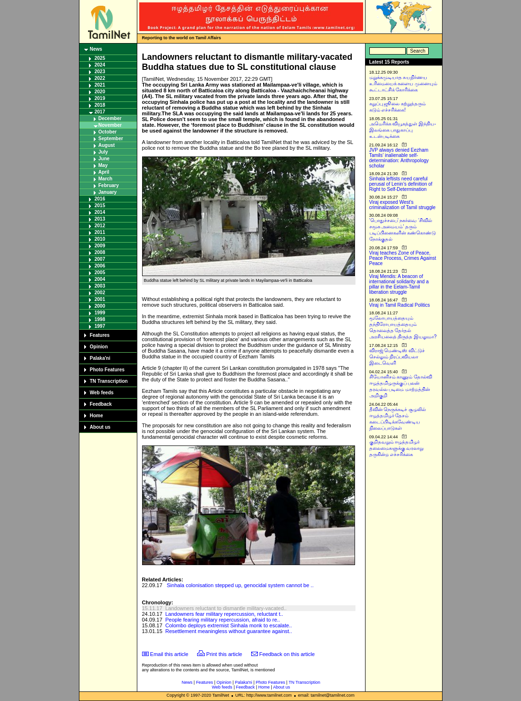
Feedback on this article (287, 654)
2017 (100, 111)
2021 (100, 85)
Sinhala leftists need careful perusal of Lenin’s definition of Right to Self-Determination (400, 184)
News (96, 49)
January (108, 192)
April (104, 172)
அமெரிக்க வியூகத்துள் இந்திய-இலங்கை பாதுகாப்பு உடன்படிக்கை (402, 130)
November (110, 125)
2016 (100, 198)
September (111, 138)
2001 (100, 299)
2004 (100, 279)
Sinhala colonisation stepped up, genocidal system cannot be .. (240, 585)
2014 (100, 212)
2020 (100, 91)
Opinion (99, 346)
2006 (100, 265)
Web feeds (102, 392)
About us (100, 427)
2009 (100, 245)
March (105, 178)
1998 (100, 319)
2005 (100, 272)
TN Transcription (109, 381)
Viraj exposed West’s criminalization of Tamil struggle (402, 205)
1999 (100, 312)
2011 (100, 232)
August (107, 145)
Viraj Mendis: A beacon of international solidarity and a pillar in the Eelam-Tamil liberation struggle (399, 284)
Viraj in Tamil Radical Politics (399, 305)
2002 (100, 292)
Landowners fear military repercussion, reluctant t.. (224, 614)
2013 (100, 219)
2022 (100, 78)
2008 (100, 252)
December (110, 118)
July (103, 152)
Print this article (224, 654)
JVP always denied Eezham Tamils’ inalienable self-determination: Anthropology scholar (399, 157)
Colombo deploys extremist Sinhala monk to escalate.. (228, 625)
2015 (100, 205)
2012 (100, 225)
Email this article (169, 654)
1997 (100, 326)
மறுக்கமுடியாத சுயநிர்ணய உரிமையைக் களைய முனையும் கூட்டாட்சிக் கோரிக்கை (403, 83)
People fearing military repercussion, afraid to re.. (222, 620)
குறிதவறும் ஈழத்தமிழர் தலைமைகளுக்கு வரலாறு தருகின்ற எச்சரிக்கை (396, 448)
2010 (100, 239)
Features (100, 335)
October (108, 131)
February (109, 185)
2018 (100, 105)
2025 (100, 58)
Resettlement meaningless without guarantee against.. (228, 631)
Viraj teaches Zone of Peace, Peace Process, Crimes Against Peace (402, 258)
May (103, 165)
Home (96, 415)
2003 (100, 286)
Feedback (101, 404)
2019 (100, 98)
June (104, 158)
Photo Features (107, 369)
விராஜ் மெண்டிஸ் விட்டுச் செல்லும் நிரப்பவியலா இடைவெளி (397, 357)
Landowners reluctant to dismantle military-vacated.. (226, 608)
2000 (100, 306)
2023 (100, 71)
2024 (100, 64)
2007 (100, 259)
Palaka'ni (100, 358)
